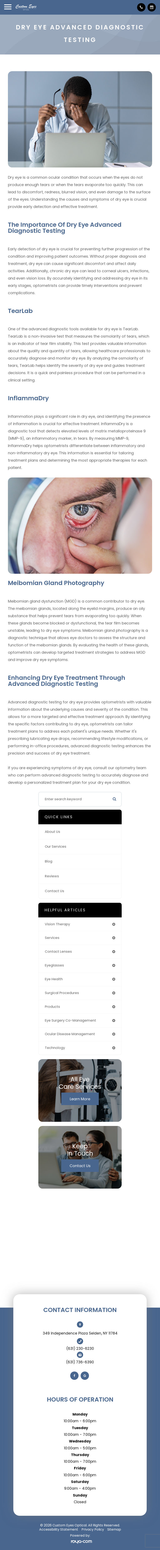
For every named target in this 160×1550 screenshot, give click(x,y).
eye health (54, 979)
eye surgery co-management (70, 1020)
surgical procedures (62, 992)
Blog (48, 861)
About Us (52, 831)
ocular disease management (70, 1034)
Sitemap (114, 1529)
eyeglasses (54, 965)
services (52, 937)
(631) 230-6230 (80, 1348)
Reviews (52, 876)
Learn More (80, 1099)
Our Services (55, 846)
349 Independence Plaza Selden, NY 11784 (80, 1333)
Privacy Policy (92, 1529)
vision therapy (57, 924)
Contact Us (54, 891)
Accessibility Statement (58, 1529)
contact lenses (58, 951)
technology (55, 1047)
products (52, 1006)
